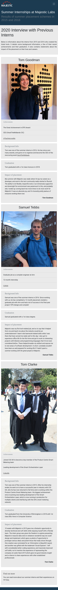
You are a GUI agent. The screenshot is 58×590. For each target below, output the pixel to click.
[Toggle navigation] (54, 4)
